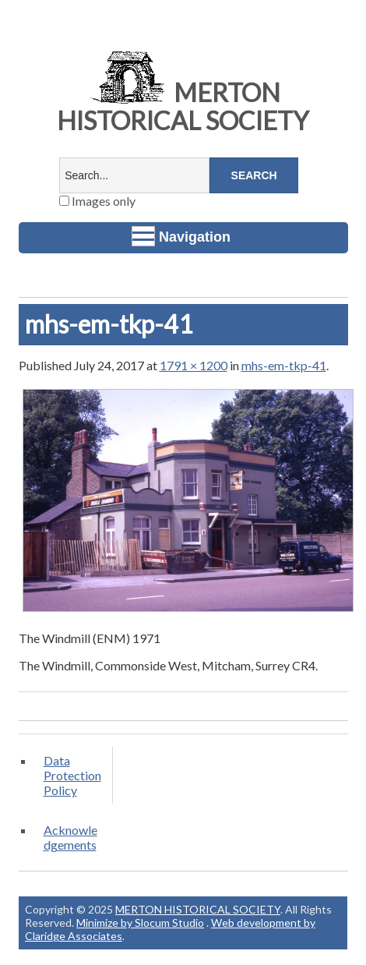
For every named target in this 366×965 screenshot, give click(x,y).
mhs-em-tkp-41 (283, 365)
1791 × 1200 (193, 365)
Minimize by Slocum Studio (140, 922)
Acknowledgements (70, 837)
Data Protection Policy (72, 775)
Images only (97, 200)
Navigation (181, 236)
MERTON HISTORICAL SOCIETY (183, 106)
